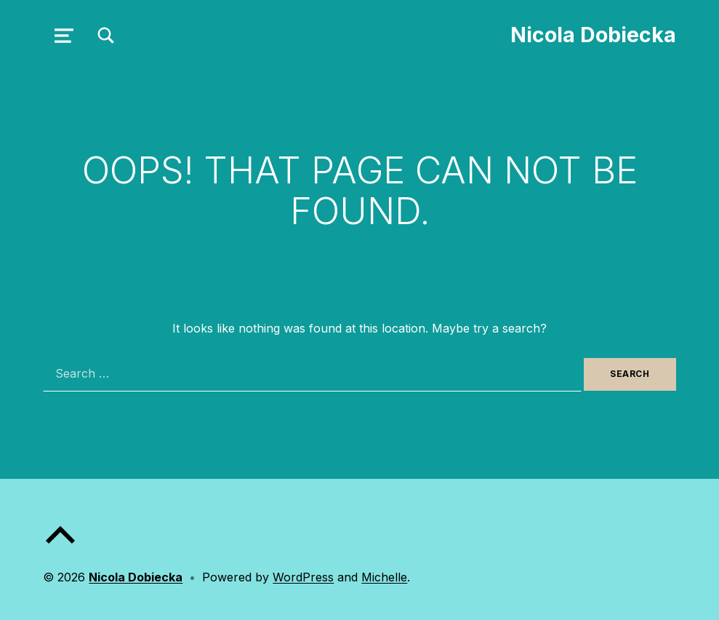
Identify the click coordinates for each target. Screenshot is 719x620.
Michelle (384, 577)
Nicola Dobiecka (593, 34)
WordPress (303, 577)
